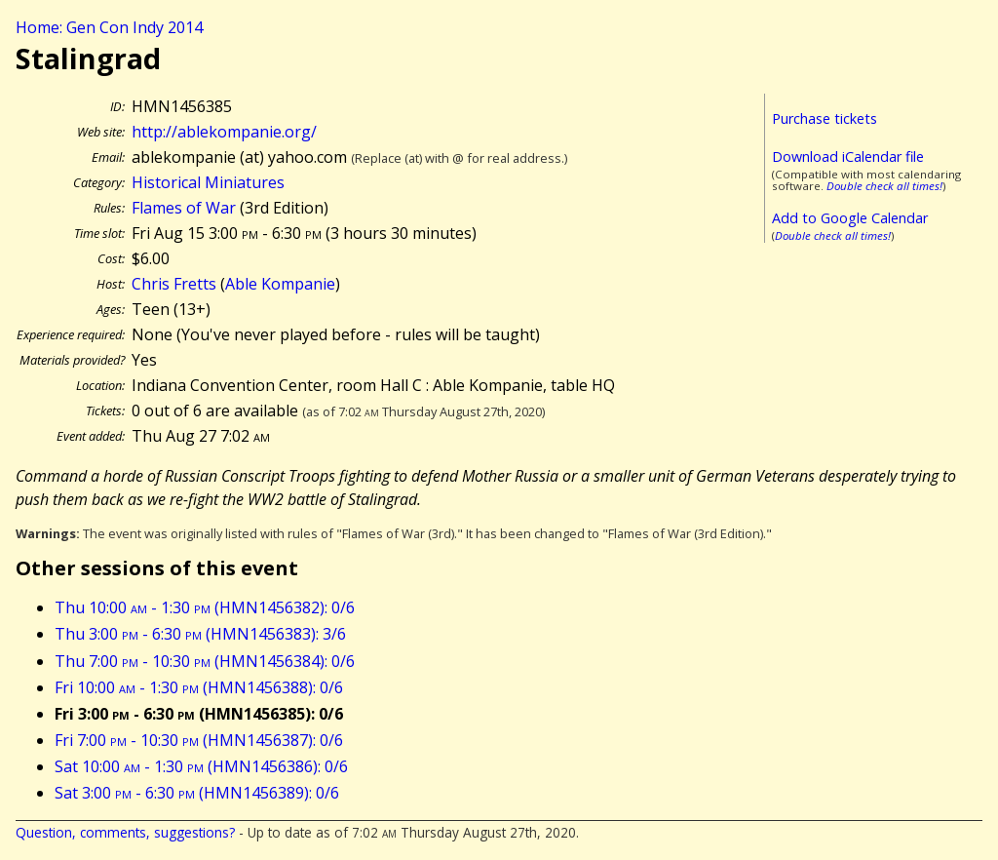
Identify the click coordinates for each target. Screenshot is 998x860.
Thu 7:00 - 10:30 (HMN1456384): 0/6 (205, 661)
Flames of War (184, 207)
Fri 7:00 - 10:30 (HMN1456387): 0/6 (199, 740)
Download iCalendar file (848, 156)
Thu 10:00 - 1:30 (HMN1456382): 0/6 (205, 607)
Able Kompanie (280, 283)
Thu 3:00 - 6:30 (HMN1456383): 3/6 (200, 634)
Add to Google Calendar (850, 218)
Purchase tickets (824, 118)
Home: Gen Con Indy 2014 (109, 27)
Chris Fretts (174, 283)
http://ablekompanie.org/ (224, 131)
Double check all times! (884, 185)
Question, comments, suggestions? (125, 832)
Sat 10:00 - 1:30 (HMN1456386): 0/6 (201, 766)
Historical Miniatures (208, 182)
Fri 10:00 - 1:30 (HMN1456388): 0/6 (199, 687)
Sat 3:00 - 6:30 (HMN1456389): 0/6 (197, 792)
